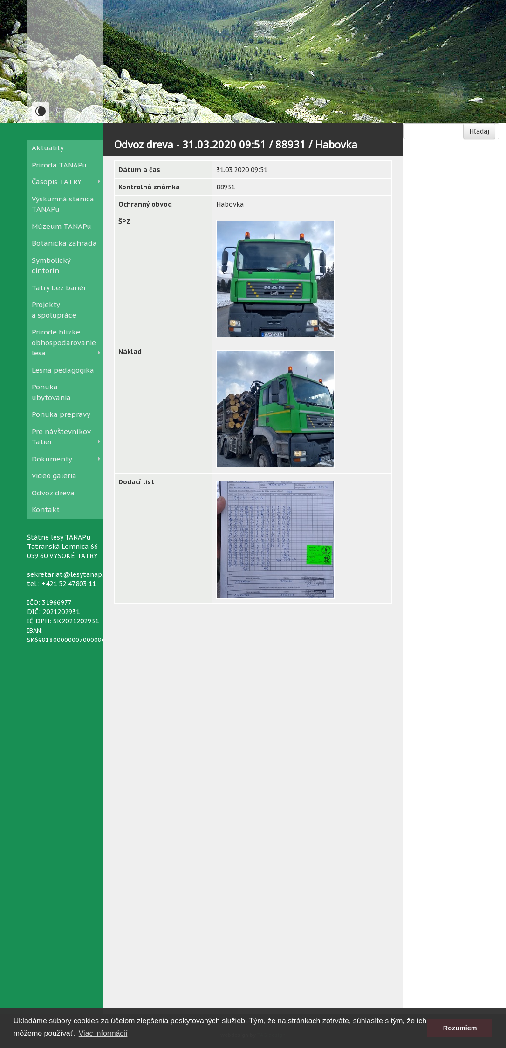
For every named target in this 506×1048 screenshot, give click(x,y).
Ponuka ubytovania (51, 392)
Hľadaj (479, 131)
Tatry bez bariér (59, 287)
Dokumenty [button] (52, 458)
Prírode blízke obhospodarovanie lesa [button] (64, 342)
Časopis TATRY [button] (57, 181)
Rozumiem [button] (460, 1028)
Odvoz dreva (53, 492)
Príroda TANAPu (59, 164)
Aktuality (48, 147)
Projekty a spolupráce (54, 310)
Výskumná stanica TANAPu (63, 204)
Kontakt (46, 509)
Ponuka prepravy (61, 414)
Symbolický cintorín (51, 265)
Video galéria (54, 475)
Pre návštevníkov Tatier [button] (61, 437)
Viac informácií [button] (103, 1033)
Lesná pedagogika (63, 370)
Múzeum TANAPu (61, 226)
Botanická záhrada (64, 243)
